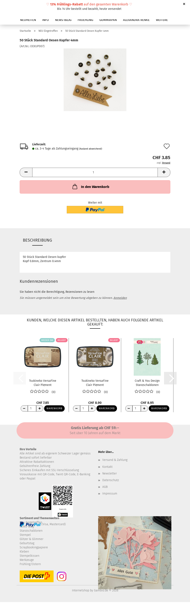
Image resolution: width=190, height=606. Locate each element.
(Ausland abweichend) (90, 148)
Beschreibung (37, 240)
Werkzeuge (27, 560)
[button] (26, 172)
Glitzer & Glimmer (31, 539)
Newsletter (109, 473)
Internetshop (80, 590)
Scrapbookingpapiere (34, 547)
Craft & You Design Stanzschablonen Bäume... (147, 382)
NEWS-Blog (27, 526)
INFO (45, 20)
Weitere (162, 20)
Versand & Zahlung (114, 460)
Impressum (109, 493)
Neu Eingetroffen (31, 522)
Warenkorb (54, 408)
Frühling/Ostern (30, 564)
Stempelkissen (29, 556)
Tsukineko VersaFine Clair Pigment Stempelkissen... (42, 382)
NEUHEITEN (28, 20)
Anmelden (120, 298)
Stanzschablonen (31, 530)
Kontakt (107, 467)
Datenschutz (110, 480)
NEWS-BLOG (63, 20)
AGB (105, 487)
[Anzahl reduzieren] (24, 408)
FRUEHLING (85, 20)
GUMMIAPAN (108, 20)
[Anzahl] (95, 172)
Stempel (25, 535)
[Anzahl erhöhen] (39, 408)
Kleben (24, 551)
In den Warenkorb (90, 186)
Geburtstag (27, 543)
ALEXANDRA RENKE (136, 20)
